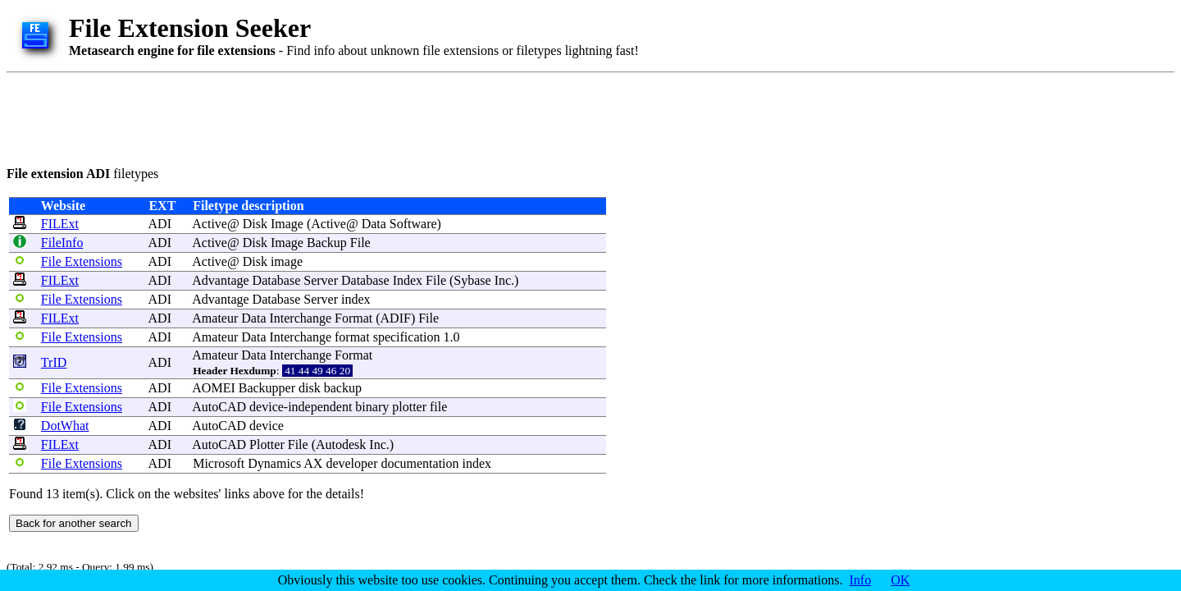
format (352, 337)
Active (209, 224)
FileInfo (62, 243)
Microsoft (218, 463)
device (266, 407)
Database (277, 280)
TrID (53, 362)
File (360, 243)
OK (900, 580)
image (287, 261)
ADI (159, 224)
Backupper (267, 388)
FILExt (60, 224)
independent (320, 407)
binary (372, 407)
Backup (327, 243)
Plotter (267, 444)
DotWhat (65, 426)
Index (407, 280)
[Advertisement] (305, 116)
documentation (419, 463)
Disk (255, 224)
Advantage (220, 280)
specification (406, 337)
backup (343, 388)
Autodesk (341, 444)
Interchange (300, 318)
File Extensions (81, 261)
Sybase (472, 280)
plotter (409, 407)
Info (861, 580)
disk (310, 388)
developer (351, 463)
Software (413, 224)
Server (320, 280)
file (438, 407)
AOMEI (213, 388)
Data (374, 224)
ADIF (396, 318)
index (356, 299)
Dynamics (274, 463)
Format (353, 318)
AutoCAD (219, 407)
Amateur (215, 318)
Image (287, 224)
